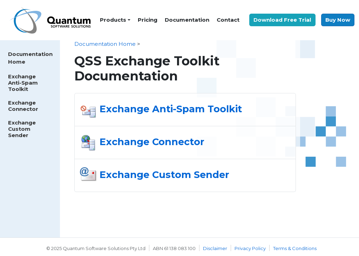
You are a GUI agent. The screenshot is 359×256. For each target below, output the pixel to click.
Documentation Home (30, 58)
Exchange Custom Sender (22, 128)
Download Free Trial (282, 19)
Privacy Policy (250, 248)
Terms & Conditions (295, 248)
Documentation (187, 19)
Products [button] (113, 19)
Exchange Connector (23, 105)
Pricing (147, 19)
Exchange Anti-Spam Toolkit (23, 82)
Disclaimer (215, 248)
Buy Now (337, 19)
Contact (228, 19)
